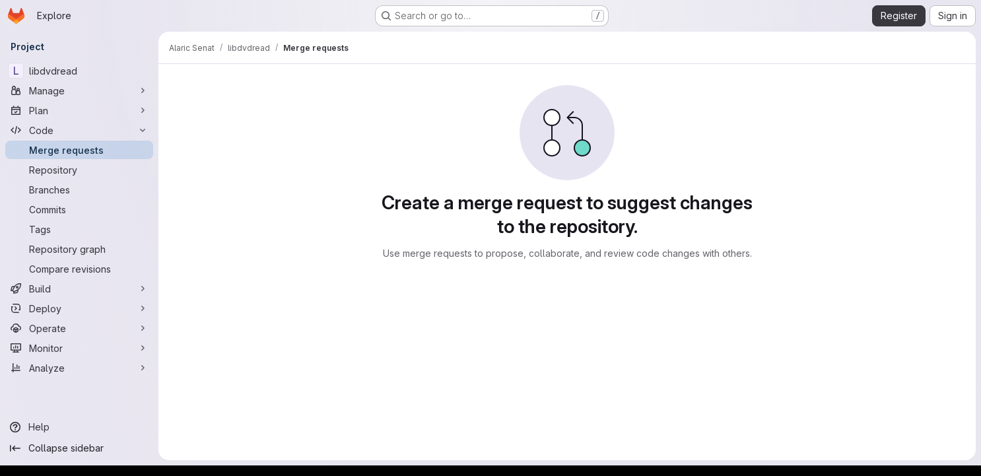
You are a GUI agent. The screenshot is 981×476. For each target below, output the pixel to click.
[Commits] (79, 209)
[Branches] (79, 189)
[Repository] (79, 169)
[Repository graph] (79, 249)
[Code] (79, 130)
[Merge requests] (79, 150)
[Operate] (79, 328)
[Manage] (79, 90)
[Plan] (79, 110)
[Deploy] (79, 308)
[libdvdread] (79, 70)
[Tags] (79, 229)
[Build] (79, 288)
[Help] (79, 427)
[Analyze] (79, 367)
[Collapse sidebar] (79, 448)
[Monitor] (79, 348)
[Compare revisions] (79, 268)
